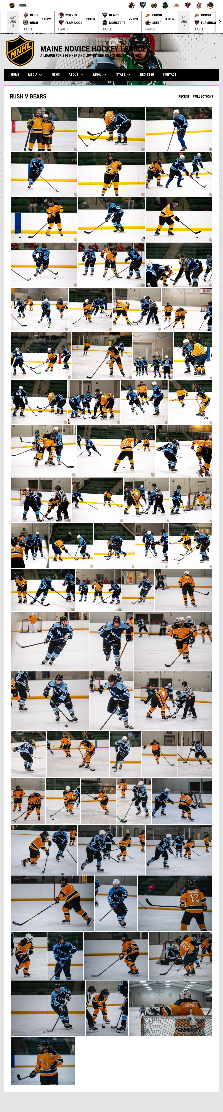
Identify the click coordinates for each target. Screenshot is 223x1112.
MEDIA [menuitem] (35, 74)
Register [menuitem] (147, 75)
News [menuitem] (56, 75)
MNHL (18, 5)
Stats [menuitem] (123, 74)
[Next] (219, 22)
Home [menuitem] (15, 75)
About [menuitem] (76, 74)
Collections (203, 96)
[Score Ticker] (111, 22)
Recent (184, 96)
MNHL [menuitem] (100, 74)
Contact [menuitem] (170, 75)
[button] (44, 129)
